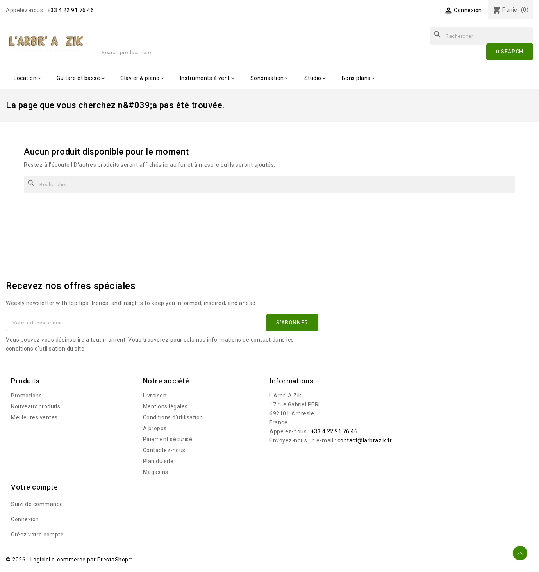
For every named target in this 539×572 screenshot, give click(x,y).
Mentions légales (165, 406)
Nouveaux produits (36, 406)
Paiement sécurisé (168, 439)
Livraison (155, 395)
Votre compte (34, 487)
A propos (155, 428)
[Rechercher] (269, 184)
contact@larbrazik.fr (364, 440)
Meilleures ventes (34, 417)
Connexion (25, 519)
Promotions (26, 395)
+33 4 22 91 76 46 (70, 10)
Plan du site (158, 461)
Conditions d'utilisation (173, 417)
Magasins (155, 472)
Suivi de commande (37, 504)
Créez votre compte (37, 534)
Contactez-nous (164, 450)
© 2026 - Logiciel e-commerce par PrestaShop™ (69, 559)
